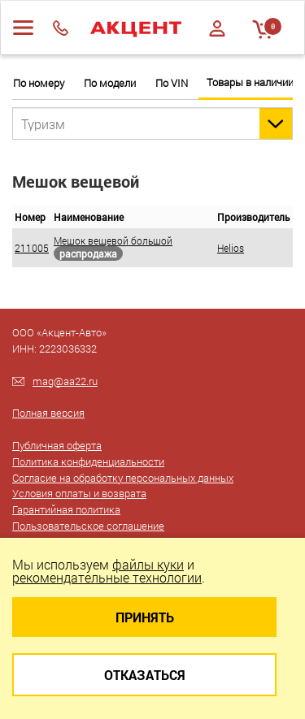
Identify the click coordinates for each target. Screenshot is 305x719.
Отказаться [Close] (144, 674)
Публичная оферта (57, 445)
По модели (110, 83)
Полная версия (48, 412)
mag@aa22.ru (65, 381)
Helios (230, 247)
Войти (217, 28)
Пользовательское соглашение (88, 525)
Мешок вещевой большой (113, 240)
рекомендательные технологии (107, 577)
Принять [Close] (144, 617)
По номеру (38, 83)
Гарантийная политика (66, 509)
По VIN (171, 83)
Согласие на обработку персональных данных (122, 477)
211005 (32, 247)
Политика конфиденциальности (88, 461)
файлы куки (148, 564)
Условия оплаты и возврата (79, 493)
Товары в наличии (250, 82)
